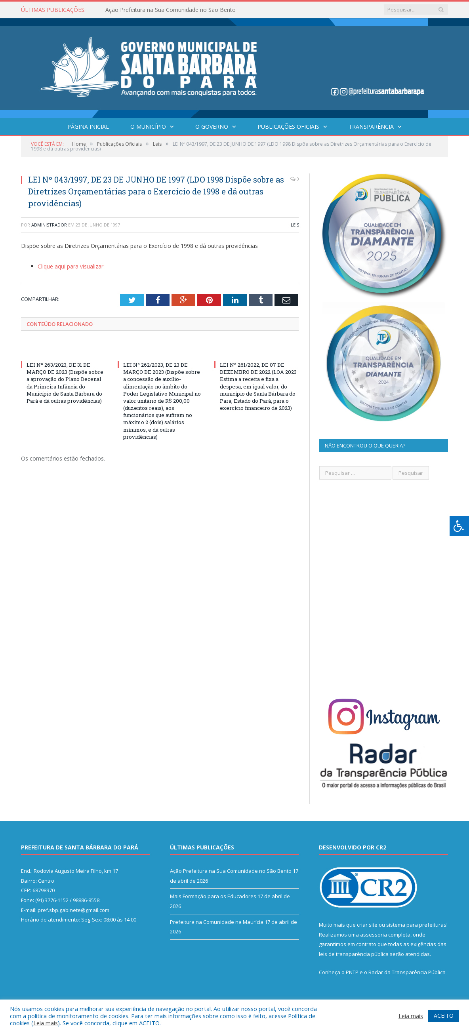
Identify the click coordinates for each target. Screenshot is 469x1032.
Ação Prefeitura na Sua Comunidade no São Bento (170, 9)
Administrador (49, 225)
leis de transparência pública (354, 954)
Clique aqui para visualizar (70, 266)
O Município (148, 126)
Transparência (371, 126)
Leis (295, 225)
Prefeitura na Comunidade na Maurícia (216, 921)
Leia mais (45, 1022)
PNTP (352, 972)
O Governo (211, 126)
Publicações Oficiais (288, 126)
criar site (367, 924)
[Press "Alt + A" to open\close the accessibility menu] (459, 526)
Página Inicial (88, 126)
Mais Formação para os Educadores (213, 896)
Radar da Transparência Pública (407, 972)
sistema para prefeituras (416, 924)
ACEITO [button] (444, 1015)
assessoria (373, 934)
